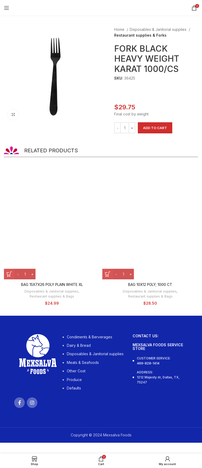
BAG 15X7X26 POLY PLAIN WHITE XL (51, 284)
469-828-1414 (148, 363)
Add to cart (155, 128)
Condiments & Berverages (89, 336)
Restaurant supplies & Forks (140, 35)
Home (119, 29)
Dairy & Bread (79, 345)
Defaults (74, 388)
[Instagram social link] (32, 402)
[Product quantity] (125, 127)
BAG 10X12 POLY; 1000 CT (150, 284)
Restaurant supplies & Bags (52, 296)
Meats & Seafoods (83, 362)
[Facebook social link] (19, 402)
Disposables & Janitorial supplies (159, 29)
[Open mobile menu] (6, 8)
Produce (74, 379)
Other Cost (76, 370)
